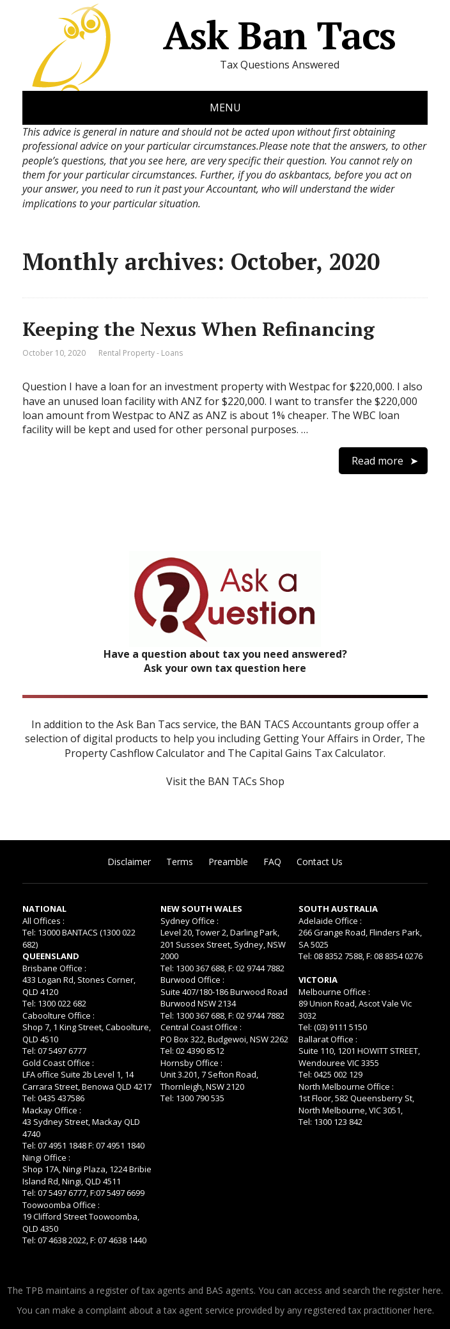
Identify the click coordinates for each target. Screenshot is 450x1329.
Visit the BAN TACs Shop (225, 781)
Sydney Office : (189, 921)
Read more (377, 461)
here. (433, 1290)
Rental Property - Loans (140, 352)
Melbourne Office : (334, 992)
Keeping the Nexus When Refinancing (198, 329)
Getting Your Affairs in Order (332, 738)
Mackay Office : (51, 1110)
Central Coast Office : (201, 1027)
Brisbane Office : (54, 968)
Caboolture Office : (58, 1015)
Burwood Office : (192, 979)
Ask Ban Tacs (209, 35)
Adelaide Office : (330, 921)
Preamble (228, 861)
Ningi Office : (46, 1157)
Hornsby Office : (191, 1063)
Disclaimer (129, 861)
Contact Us (320, 861)
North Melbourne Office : (346, 1086)
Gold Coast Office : (58, 1063)
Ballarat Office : (328, 1039)
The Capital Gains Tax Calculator (306, 753)
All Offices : (43, 921)
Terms (179, 861)
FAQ (272, 861)
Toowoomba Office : (61, 1205)
